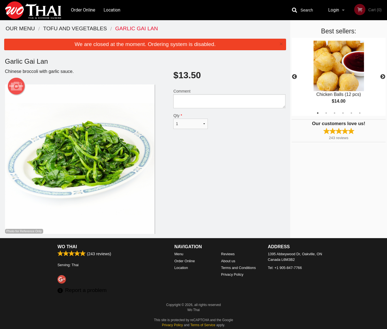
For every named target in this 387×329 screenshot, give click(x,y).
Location (111, 10)
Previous (294, 77)
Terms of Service (202, 325)
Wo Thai (67, 246)
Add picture (16, 86)
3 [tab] (334, 113)
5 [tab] (351, 113)
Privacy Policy (232, 274)
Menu (178, 254)
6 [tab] (360, 113)
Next (383, 77)
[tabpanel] (338, 76)
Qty (190, 121)
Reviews (227, 254)
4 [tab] (343, 113)
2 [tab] (326, 113)
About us (228, 261)
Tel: (285, 268)
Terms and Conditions (238, 268)
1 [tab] (318, 113)
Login (333, 10)
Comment (229, 98)
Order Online (83, 10)
